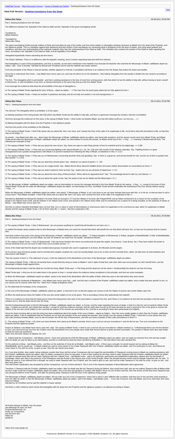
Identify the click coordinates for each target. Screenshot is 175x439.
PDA (168, 10)
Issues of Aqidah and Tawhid (57, 6)
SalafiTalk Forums (12, 6)
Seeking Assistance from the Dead (43, 11)
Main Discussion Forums (32, 6)
